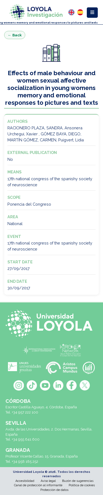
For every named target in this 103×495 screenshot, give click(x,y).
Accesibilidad (24, 481)
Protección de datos (54, 490)
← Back (15, 35)
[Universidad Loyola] (51, 324)
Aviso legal (48, 481)
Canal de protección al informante (38, 485)
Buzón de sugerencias (77, 481)
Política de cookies (82, 485)
